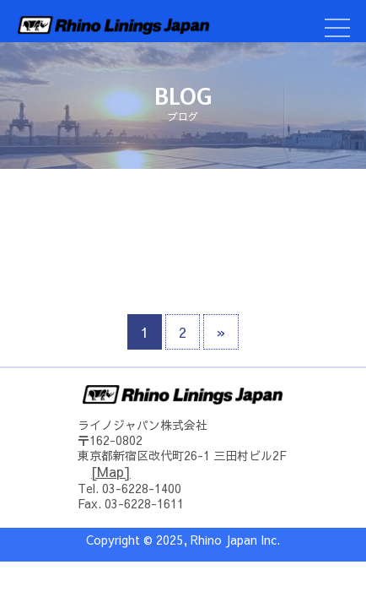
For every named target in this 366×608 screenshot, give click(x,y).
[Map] (111, 471)
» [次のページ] (221, 332)
